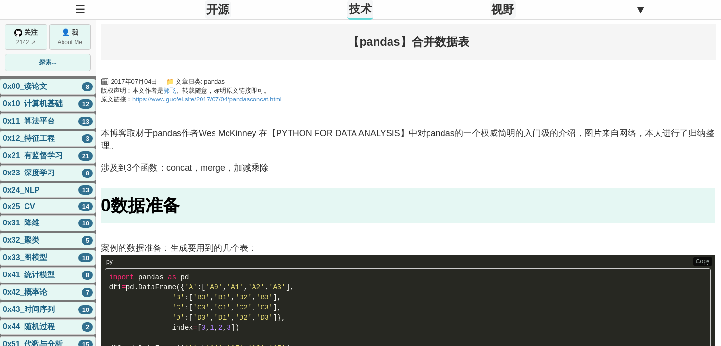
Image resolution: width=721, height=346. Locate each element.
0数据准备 (140, 205)
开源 (217, 9)
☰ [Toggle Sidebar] (80, 9)
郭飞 (170, 90)
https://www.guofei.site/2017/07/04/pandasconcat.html (207, 99)
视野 (502, 9)
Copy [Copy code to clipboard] (702, 261)
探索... (48, 62)
